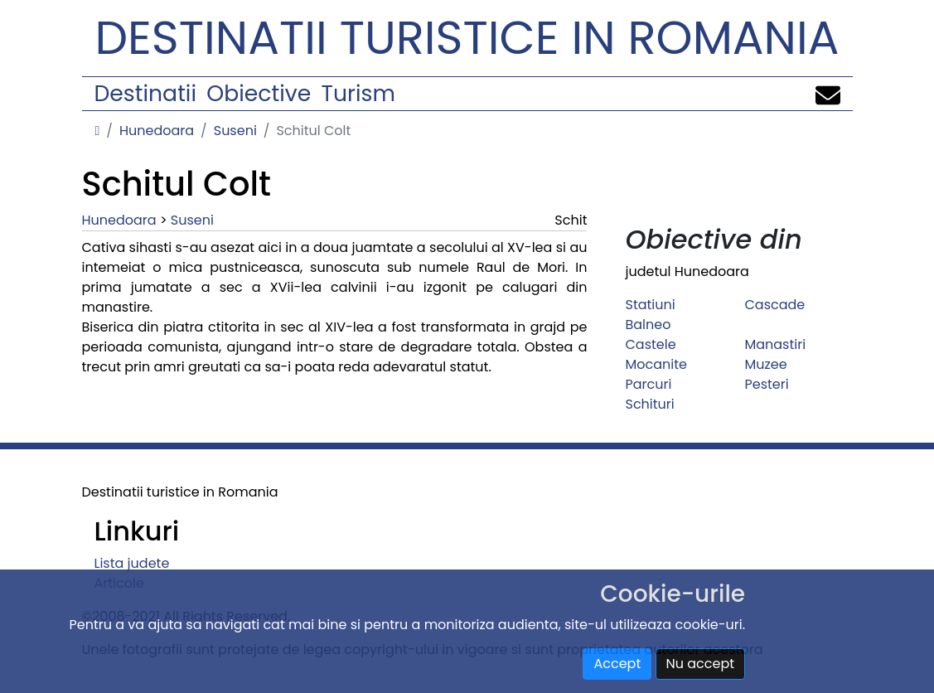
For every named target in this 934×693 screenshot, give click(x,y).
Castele (650, 344)
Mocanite (655, 364)
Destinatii (145, 93)
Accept (617, 663)
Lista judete (132, 563)
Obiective (258, 93)
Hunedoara (156, 130)
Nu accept (700, 663)
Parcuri (648, 384)
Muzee (765, 364)
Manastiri (775, 344)
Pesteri (766, 384)
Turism (358, 93)
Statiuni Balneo (650, 314)
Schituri (649, 404)
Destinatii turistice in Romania (467, 37)
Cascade (774, 304)
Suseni (235, 130)
